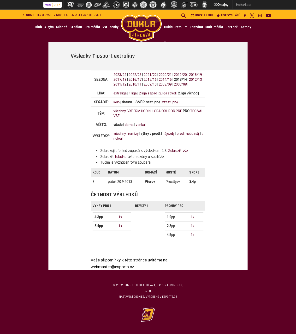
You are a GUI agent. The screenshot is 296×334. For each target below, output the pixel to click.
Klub (38, 27)
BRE (130, 111)
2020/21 (165, 75)
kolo (116, 102)
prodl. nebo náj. (188, 134)
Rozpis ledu (202, 15)
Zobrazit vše (178, 150)
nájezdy (169, 134)
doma (129, 125)
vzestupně (170, 102)
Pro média (92, 27)
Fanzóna (196, 27)
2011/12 (119, 84)
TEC (193, 111)
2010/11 (135, 84)
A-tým (49, 27)
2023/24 (119, 75)
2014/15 (165, 79)
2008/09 (165, 84)
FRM (137, 111)
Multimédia (214, 27)
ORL (164, 111)
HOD (144, 111)
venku (140, 125)
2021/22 (150, 75)
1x (120, 217)
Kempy (246, 27)
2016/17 (135, 79)
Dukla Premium (175, 27)
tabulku (120, 156)
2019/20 (180, 75)
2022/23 (135, 75)
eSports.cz (169, 297)
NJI (150, 111)
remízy (133, 134)
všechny (119, 111)
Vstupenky (110, 27)
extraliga (120, 93)
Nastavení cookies (131, 297)
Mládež (61, 27)
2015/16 (150, 79)
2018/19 (195, 75)
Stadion (76, 27)
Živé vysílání (228, 15)
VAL (200, 111)
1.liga (133, 93)
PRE (179, 111)
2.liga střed (167, 93)
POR (171, 111)
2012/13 (195, 79)
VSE (116, 116)
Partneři (231, 27)
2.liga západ (148, 93)
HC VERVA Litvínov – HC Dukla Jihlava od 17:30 (68, 15)
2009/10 (150, 84)
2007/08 (180, 84)
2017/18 (119, 79)
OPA (157, 111)
